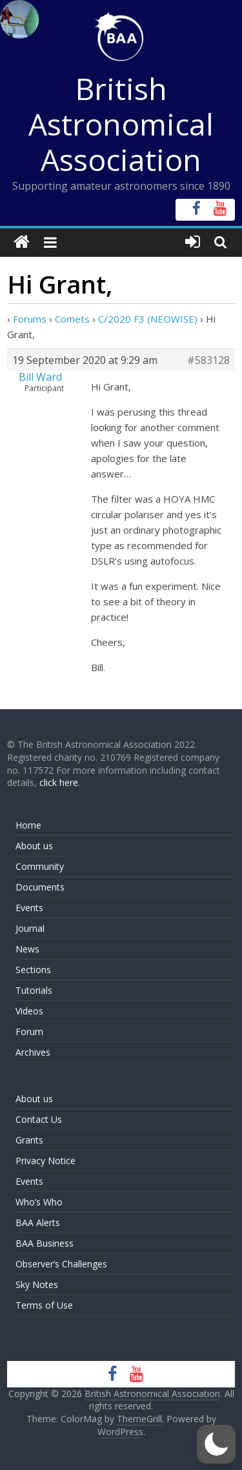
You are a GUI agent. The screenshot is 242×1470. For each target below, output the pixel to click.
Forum (29, 1031)
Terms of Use (44, 1305)
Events (29, 907)
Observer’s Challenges (61, 1264)
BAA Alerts (37, 1222)
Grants (29, 1140)
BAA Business (44, 1243)
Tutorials (33, 990)
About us (34, 846)
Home (28, 825)
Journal (30, 928)
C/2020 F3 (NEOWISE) (147, 318)
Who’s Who (39, 1202)
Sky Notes (36, 1284)
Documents (40, 887)
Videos (29, 1011)
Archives (32, 1052)
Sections (33, 969)
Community (39, 866)
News (27, 949)
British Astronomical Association (121, 123)
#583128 (208, 360)
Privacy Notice (45, 1160)
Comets (72, 318)
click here (58, 782)
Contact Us (38, 1119)
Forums (29, 318)
